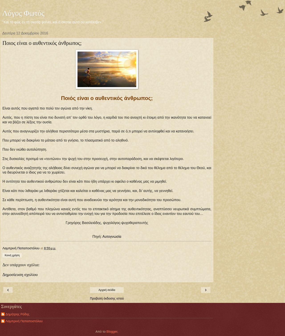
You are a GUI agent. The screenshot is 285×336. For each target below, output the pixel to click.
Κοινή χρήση (12, 255)
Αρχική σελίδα (107, 290)
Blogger (111, 331)
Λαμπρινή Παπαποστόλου (24, 321)
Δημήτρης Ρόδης (17, 314)
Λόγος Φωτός (23, 13)
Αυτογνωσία (111, 236)
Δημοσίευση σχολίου (20, 274)
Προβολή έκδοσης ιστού (107, 298)
